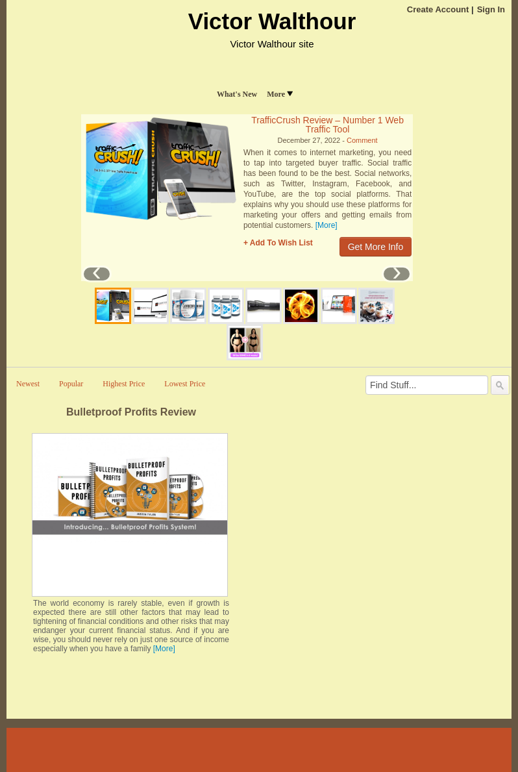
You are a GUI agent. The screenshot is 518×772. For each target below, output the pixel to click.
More (280, 94)
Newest (28, 383)
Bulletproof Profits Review (131, 411)
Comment (362, 140)
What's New (237, 94)
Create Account (438, 9)
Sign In (491, 9)
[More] (326, 225)
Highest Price (124, 383)
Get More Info (376, 247)
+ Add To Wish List (278, 243)
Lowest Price (184, 383)
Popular (71, 383)
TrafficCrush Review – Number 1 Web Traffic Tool (327, 124)
